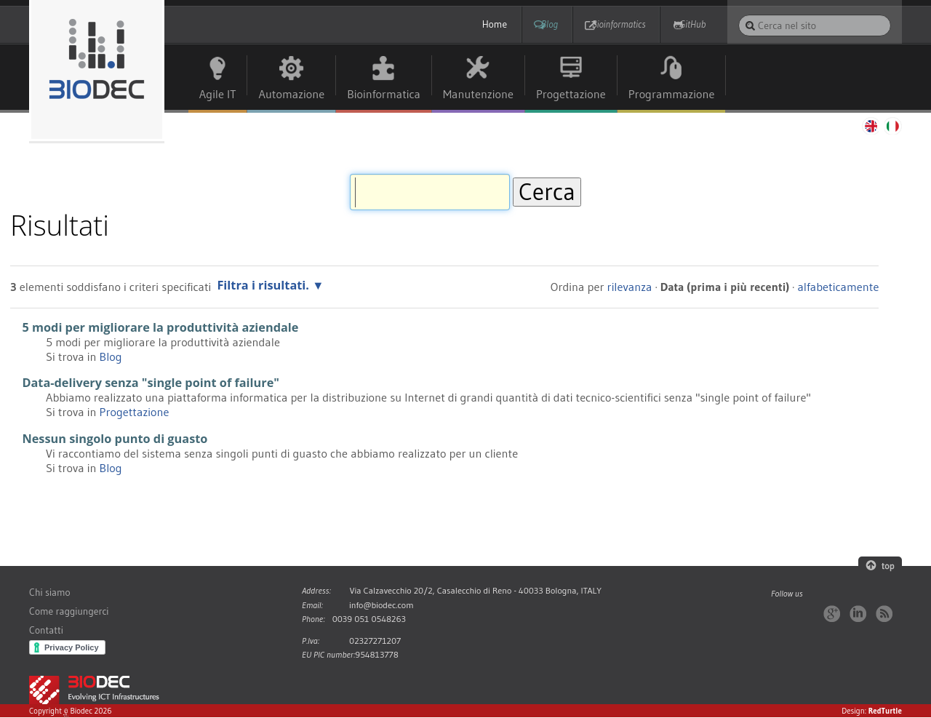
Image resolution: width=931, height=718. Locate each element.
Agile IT (217, 94)
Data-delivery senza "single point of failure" (150, 383)
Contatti (46, 630)
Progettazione (571, 94)
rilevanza (629, 286)
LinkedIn (858, 613)
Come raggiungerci (68, 611)
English (870, 126)
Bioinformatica (383, 94)
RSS (884, 613)
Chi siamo (50, 592)
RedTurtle (885, 711)
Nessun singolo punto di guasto (114, 439)
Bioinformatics (607, 24)
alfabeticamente (838, 286)
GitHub (692, 24)
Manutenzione (478, 94)
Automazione (291, 94)
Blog (527, 24)
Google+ (831, 613)
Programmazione (671, 94)
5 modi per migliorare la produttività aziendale (160, 327)
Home (461, 24)
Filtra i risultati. (263, 285)
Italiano (893, 126)
